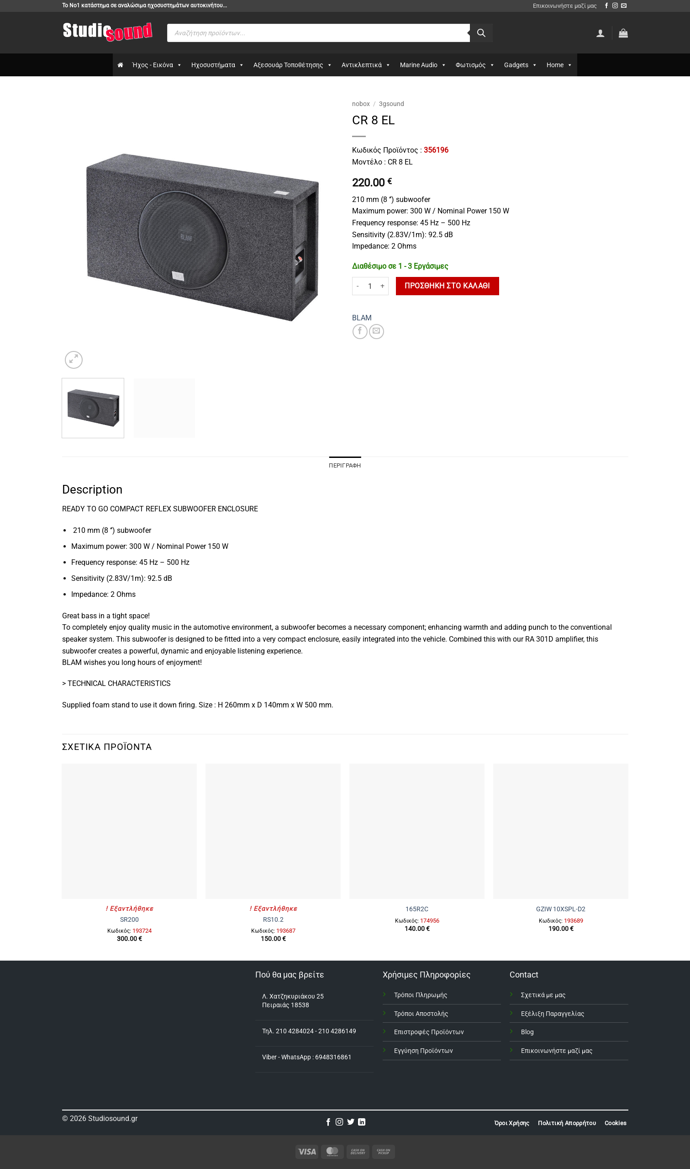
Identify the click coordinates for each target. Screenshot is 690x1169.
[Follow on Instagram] (615, 6)
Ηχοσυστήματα (217, 64)
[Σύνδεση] (600, 33)
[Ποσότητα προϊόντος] (370, 286)
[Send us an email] (624, 6)
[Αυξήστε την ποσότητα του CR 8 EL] (383, 286)
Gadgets (520, 64)
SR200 (129, 920)
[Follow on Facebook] (606, 6)
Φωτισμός (475, 64)
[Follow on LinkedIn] (361, 1122)
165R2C (417, 909)
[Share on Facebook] (360, 331)
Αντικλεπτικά (366, 64)
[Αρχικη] (120, 64)
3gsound (391, 103)
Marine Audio (423, 64)
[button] (623, 33)
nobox (361, 103)
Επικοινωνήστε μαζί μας (565, 5)
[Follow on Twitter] (350, 1122)
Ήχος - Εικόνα (157, 64)
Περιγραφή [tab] (345, 465)
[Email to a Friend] (376, 331)
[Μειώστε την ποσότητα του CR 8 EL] (357, 286)
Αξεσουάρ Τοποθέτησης (292, 64)
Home (560, 64)
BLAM (362, 318)
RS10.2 (273, 920)
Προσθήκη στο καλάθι (447, 286)
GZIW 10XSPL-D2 (560, 909)
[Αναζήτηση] (481, 33)
